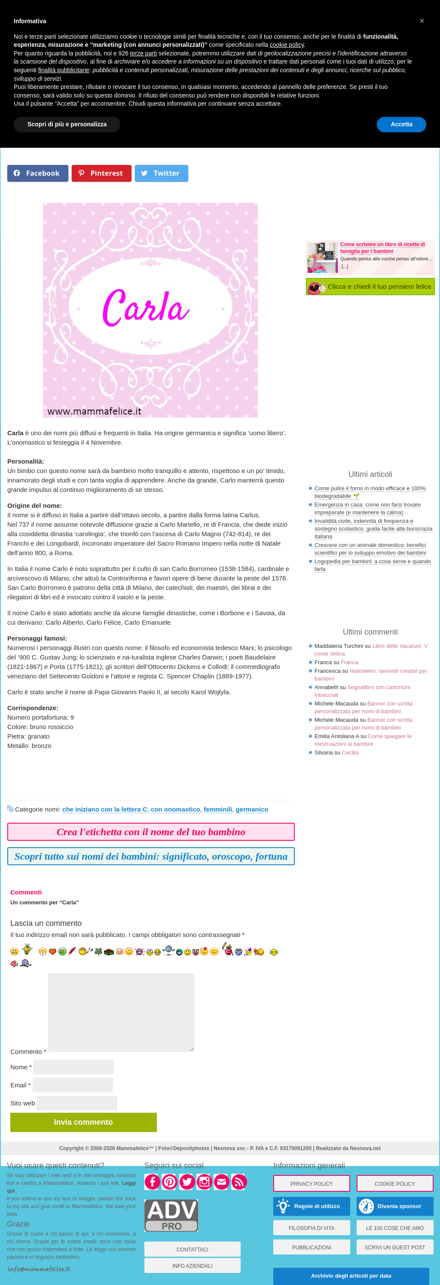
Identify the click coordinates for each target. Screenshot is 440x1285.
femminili (218, 809)
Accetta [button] (401, 124)
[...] (345, 266)
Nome (21, 1067)
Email (20, 1085)
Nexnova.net (365, 1148)
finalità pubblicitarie (63, 70)
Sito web (22, 1103)
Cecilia (350, 752)
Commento (28, 1051)
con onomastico (175, 809)
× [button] (422, 20)
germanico (252, 809)
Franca (349, 662)
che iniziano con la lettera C (104, 809)
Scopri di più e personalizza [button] (67, 124)
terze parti (143, 53)
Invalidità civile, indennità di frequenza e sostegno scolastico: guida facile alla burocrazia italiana (374, 529)
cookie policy (287, 44)
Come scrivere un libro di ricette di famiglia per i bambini (382, 247)
